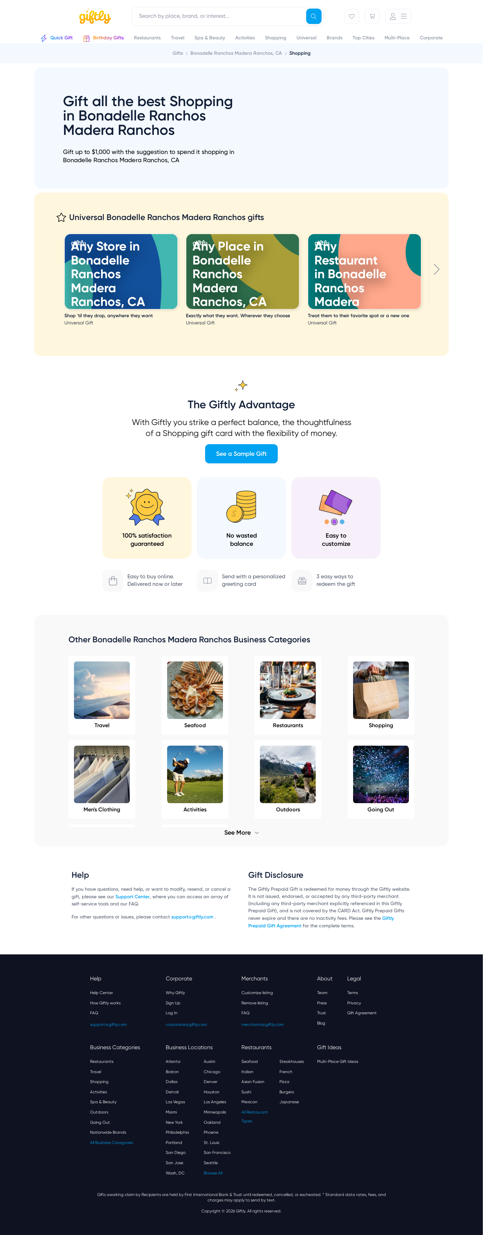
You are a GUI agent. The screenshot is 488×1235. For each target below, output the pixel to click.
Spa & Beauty (103, 1101)
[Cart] (372, 16)
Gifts (178, 53)
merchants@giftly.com (262, 1024)
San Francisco (217, 1152)
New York (174, 1122)
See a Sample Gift (241, 454)
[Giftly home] (94, 17)
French (285, 1071)
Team (322, 992)
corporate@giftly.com (186, 1024)
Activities (98, 1092)
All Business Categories (111, 1142)
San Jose (174, 1162)
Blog (321, 1023)
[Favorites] (351, 16)
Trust (321, 1013)
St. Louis (211, 1142)
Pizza (284, 1081)
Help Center (101, 992)
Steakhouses (291, 1061)
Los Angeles (215, 1101)
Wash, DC (175, 1173)
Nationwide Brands (108, 1132)
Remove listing (254, 1003)
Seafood (195, 695)
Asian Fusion (252, 1081)
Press (322, 1003)
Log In (171, 1013)
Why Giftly (175, 992)
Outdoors (99, 1112)
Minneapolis (215, 1112)
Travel (102, 695)
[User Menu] (398, 16)
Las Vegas (175, 1101)
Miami (171, 1112)
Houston (212, 1092)
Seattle (211, 1162)
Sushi (246, 1092)
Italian (247, 1071)
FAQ (94, 1013)
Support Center (132, 897)
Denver (210, 1081)
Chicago (212, 1071)
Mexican (249, 1101)
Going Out (100, 1122)
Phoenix (211, 1132)
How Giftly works (105, 1003)
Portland (174, 1142)
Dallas (171, 1081)
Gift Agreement (362, 1013)
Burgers (286, 1092)
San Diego (176, 1152)
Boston (172, 1071)
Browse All (213, 1173)
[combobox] (227, 16)
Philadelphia (177, 1132)
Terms (352, 992)
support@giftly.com (193, 917)
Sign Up (173, 1003)
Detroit (172, 1092)
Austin (209, 1061)
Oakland (212, 1122)
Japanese (289, 1101)
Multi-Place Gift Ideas (337, 1061)
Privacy (354, 1003)
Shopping (381, 695)
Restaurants (288, 695)
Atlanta (173, 1061)
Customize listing (257, 992)
